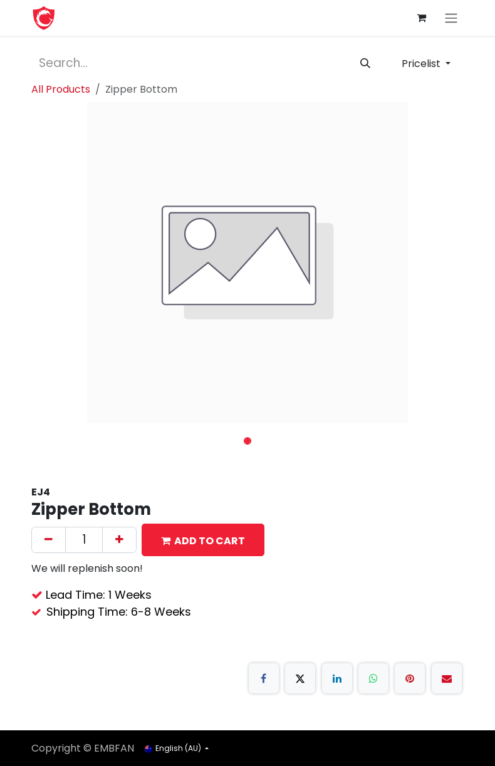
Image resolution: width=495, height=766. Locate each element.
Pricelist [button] (422, 63)
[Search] (365, 64)
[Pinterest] (410, 678)
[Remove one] (48, 540)
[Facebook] (264, 678)
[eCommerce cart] (421, 17)
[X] (300, 678)
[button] (203, 540)
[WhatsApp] (373, 678)
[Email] (447, 678)
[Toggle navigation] (451, 18)
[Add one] (119, 540)
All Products (60, 89)
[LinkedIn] (337, 678)
